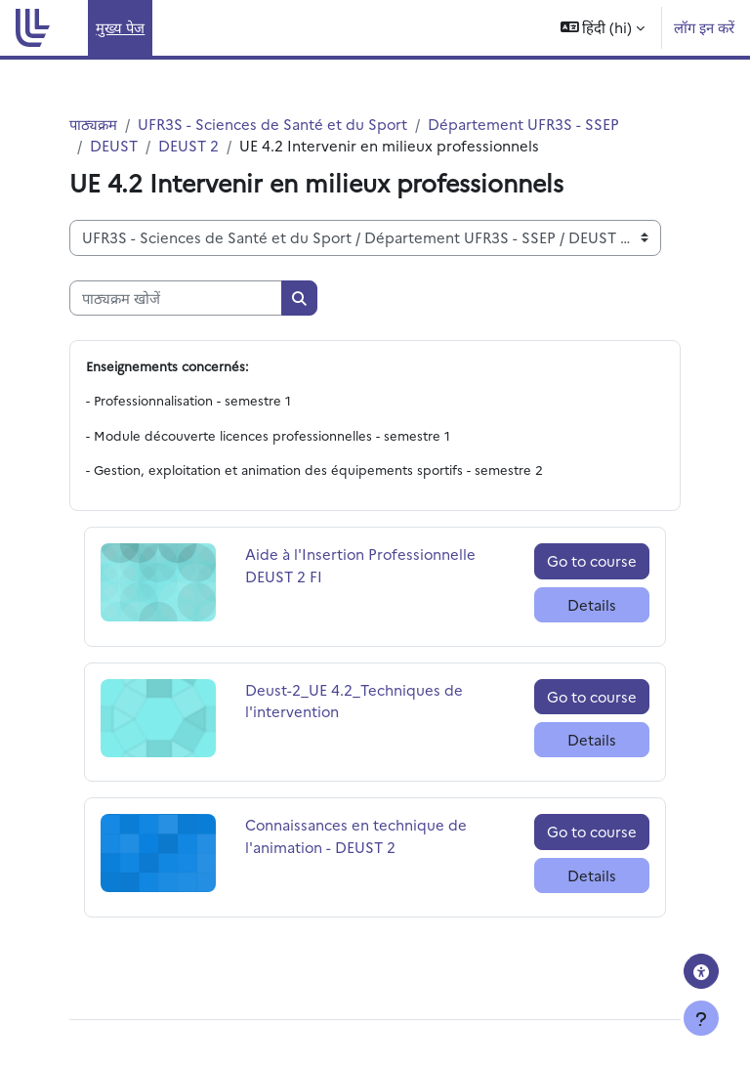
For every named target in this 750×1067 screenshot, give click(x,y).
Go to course (592, 560)
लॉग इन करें (704, 27)
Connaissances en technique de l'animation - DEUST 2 (356, 835)
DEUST (114, 145)
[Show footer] (701, 1018)
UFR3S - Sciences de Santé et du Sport (272, 123)
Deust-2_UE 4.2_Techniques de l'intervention (354, 700)
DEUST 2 (188, 145)
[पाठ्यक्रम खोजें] (175, 298)
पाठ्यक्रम (93, 123)
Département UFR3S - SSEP (523, 123)
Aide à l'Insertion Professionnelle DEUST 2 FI (360, 564)
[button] (603, 28)
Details (591, 604)
